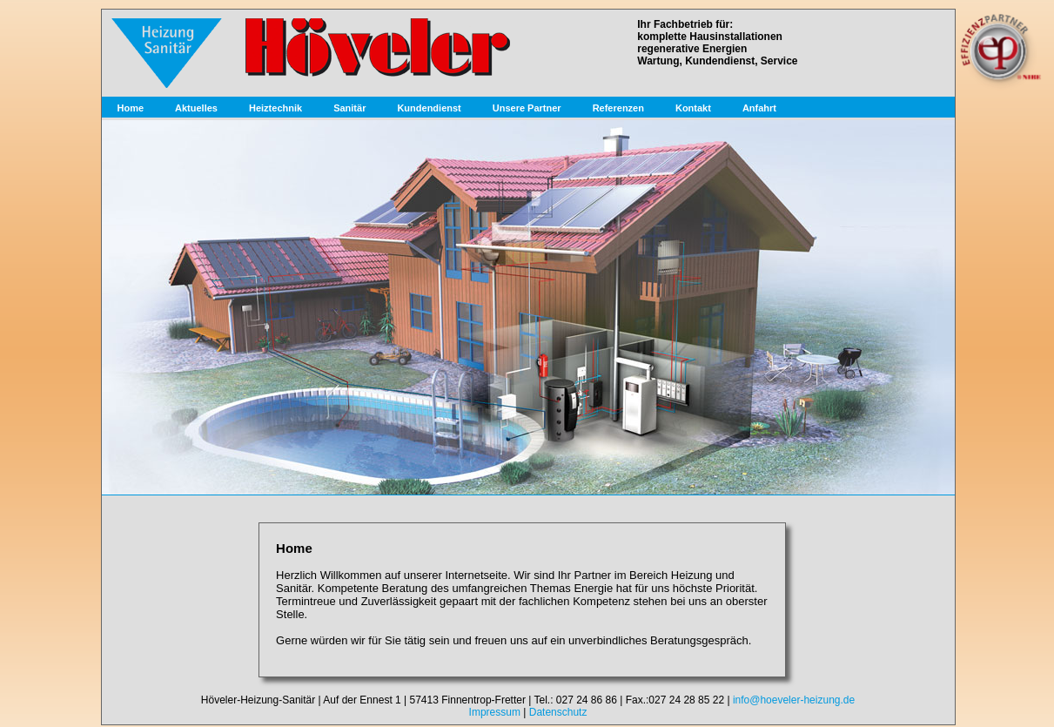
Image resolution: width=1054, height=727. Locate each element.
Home (130, 108)
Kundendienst (428, 108)
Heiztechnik (275, 108)
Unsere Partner (527, 108)
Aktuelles (196, 108)
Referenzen (618, 108)
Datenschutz (558, 712)
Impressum (494, 712)
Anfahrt (759, 108)
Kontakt (693, 108)
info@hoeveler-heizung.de (794, 700)
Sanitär (349, 108)
